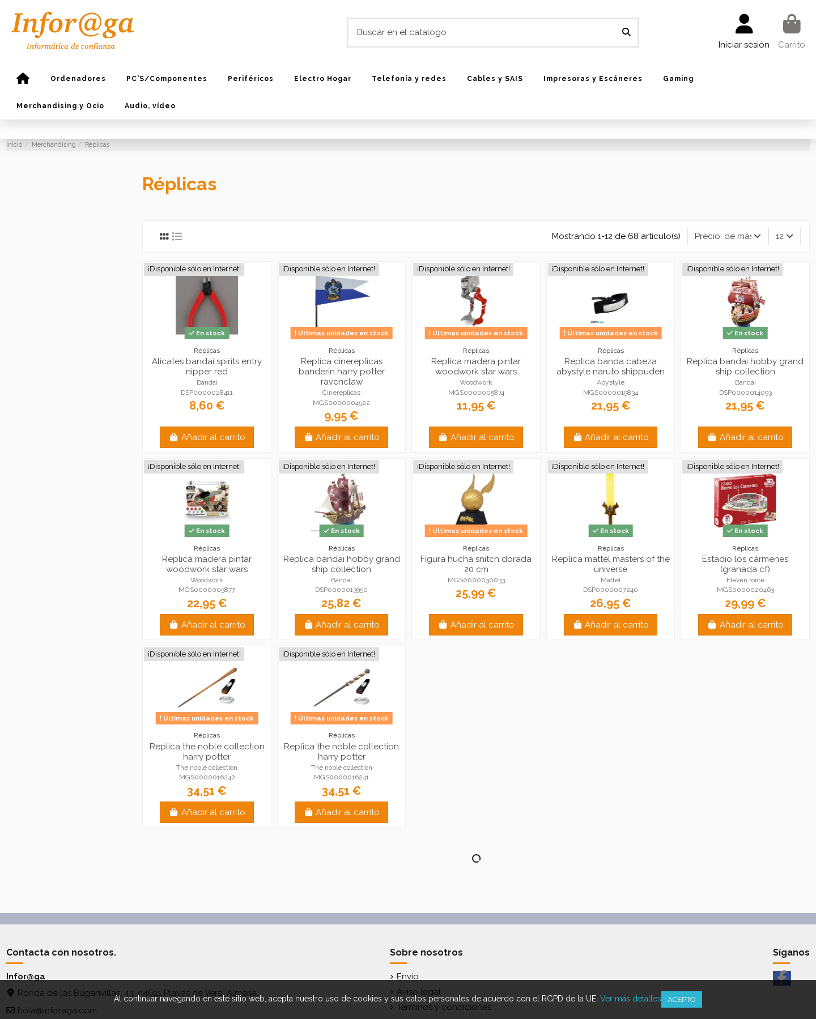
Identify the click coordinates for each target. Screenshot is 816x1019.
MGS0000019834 (610, 392)
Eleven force (745, 580)
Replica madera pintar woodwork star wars (476, 366)
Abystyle (610, 382)
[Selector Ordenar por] (727, 236)
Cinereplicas (341, 392)
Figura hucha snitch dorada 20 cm (476, 564)
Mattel (610, 580)
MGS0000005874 (476, 392)
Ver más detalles (630, 998)
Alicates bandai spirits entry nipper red (207, 366)
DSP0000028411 (207, 392)
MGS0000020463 (745, 590)
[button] (78, 78)
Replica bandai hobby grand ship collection (745, 366)
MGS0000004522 (341, 403)
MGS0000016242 (207, 777)
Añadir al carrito (206, 437)
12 (784, 236)
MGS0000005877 (206, 590)
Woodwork (476, 382)
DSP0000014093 (745, 392)
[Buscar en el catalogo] (626, 33)
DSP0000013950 (341, 590)
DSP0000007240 (610, 590)
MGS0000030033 (476, 580)
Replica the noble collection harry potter (207, 751)
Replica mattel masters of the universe (611, 564)
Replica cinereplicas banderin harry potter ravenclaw (342, 371)
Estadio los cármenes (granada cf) (745, 564)
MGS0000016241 (341, 777)
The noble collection (206, 767)
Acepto (682, 999)
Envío (408, 976)
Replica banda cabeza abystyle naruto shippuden (610, 366)
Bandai (207, 382)
